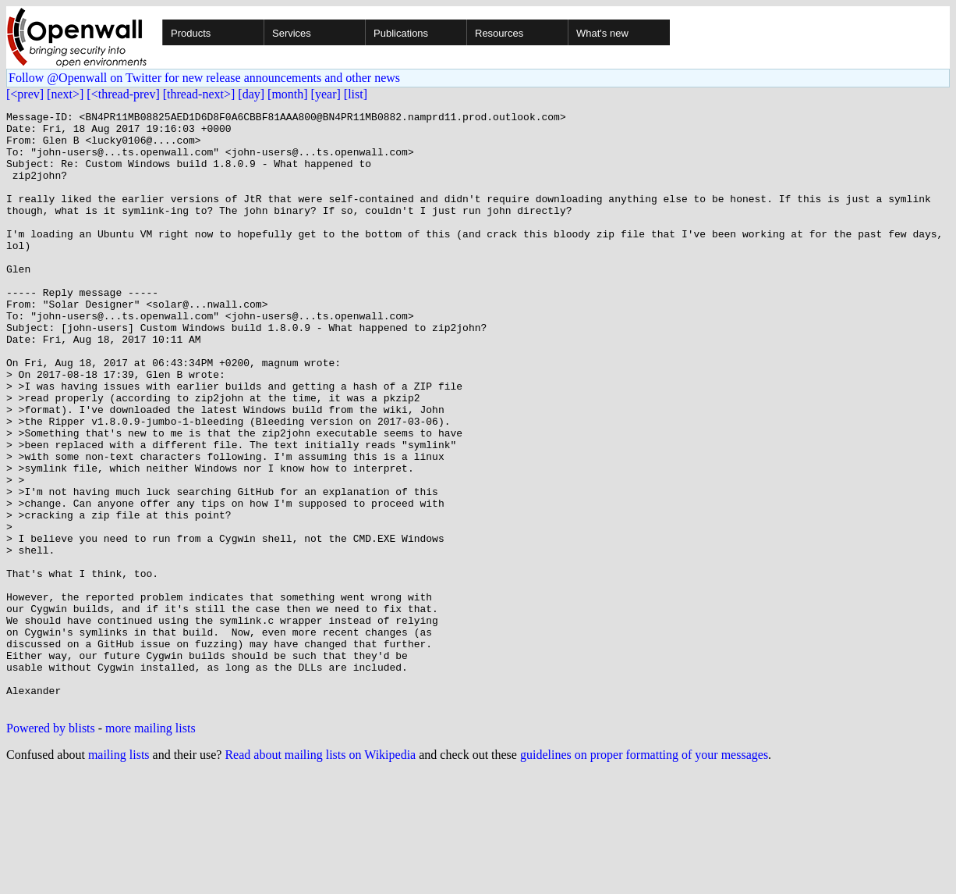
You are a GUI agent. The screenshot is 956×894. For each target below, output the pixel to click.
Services (291, 33)
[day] (251, 94)
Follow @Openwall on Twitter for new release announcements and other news (204, 77)
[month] (287, 94)
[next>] (65, 94)
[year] (326, 94)
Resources (499, 33)
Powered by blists (50, 847)
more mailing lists (150, 847)
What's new (602, 33)
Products (191, 33)
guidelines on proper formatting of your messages (644, 874)
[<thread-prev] (123, 94)
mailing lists (119, 874)
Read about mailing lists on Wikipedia (320, 874)
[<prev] (25, 94)
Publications (401, 33)
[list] (355, 94)
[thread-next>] (199, 94)
